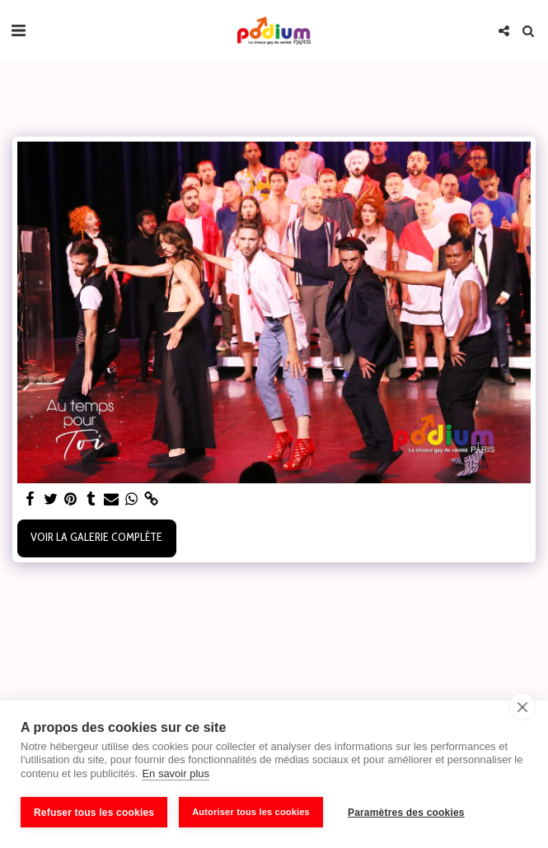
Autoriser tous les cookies (251, 812)
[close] (522, 706)
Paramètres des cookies (406, 812)
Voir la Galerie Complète (96, 536)
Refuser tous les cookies (94, 812)
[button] (18, 30)
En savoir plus (175, 773)
